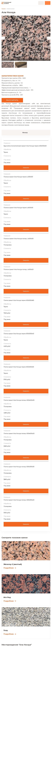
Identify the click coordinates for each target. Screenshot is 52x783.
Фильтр (25, 132)
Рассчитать (12, 100)
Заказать (26, 167)
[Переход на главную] (6, 3)
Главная (3, 8)
